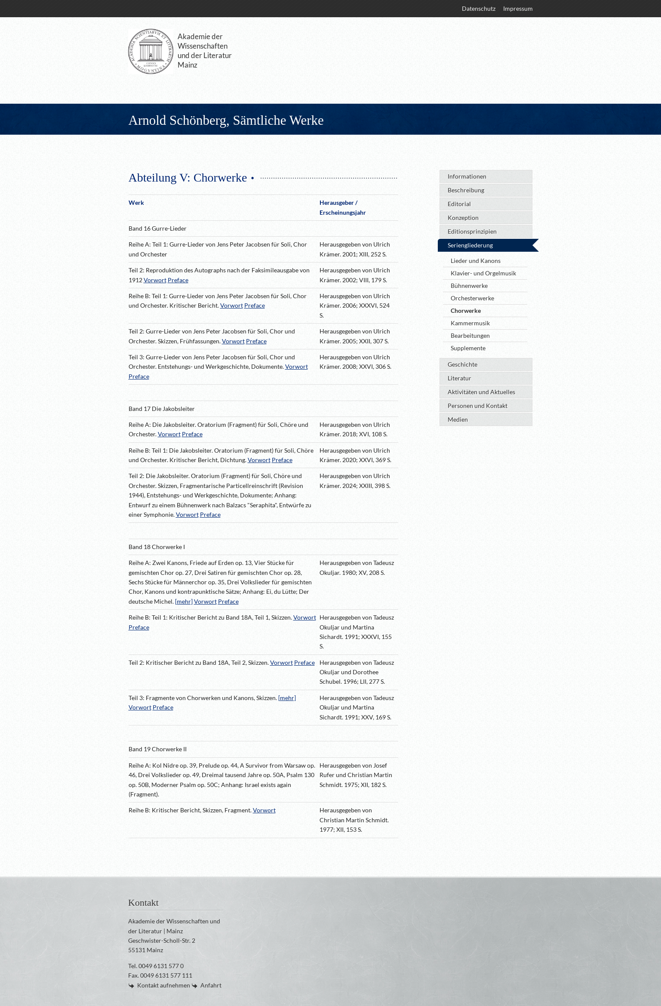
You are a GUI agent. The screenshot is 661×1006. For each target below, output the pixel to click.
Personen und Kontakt (477, 405)
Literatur (459, 378)
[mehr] (184, 601)
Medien (458, 419)
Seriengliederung (470, 245)
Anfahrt (210, 985)
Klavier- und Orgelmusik (483, 273)
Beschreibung (466, 190)
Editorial (459, 203)
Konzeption (463, 217)
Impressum (518, 8)
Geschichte (462, 364)
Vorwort (155, 280)
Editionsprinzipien (472, 231)
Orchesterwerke (472, 298)
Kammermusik (470, 323)
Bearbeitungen (470, 335)
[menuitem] (478, 8)
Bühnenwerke (469, 285)
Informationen (467, 176)
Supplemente (468, 348)
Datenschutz (478, 8)
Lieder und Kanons (476, 260)
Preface (178, 280)
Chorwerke (466, 310)
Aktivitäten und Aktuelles (481, 391)
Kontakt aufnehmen (163, 985)
